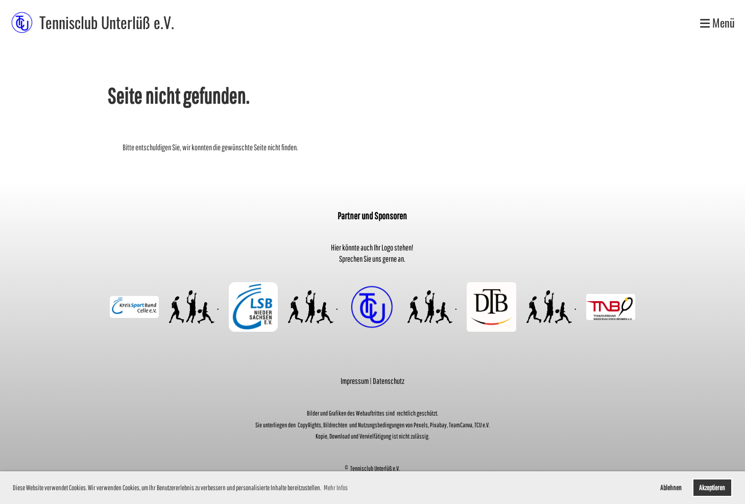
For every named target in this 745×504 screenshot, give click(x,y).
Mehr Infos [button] (336, 488)
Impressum (355, 380)
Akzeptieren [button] (712, 487)
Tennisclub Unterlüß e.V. (106, 22)
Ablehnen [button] (671, 487)
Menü (717, 23)
